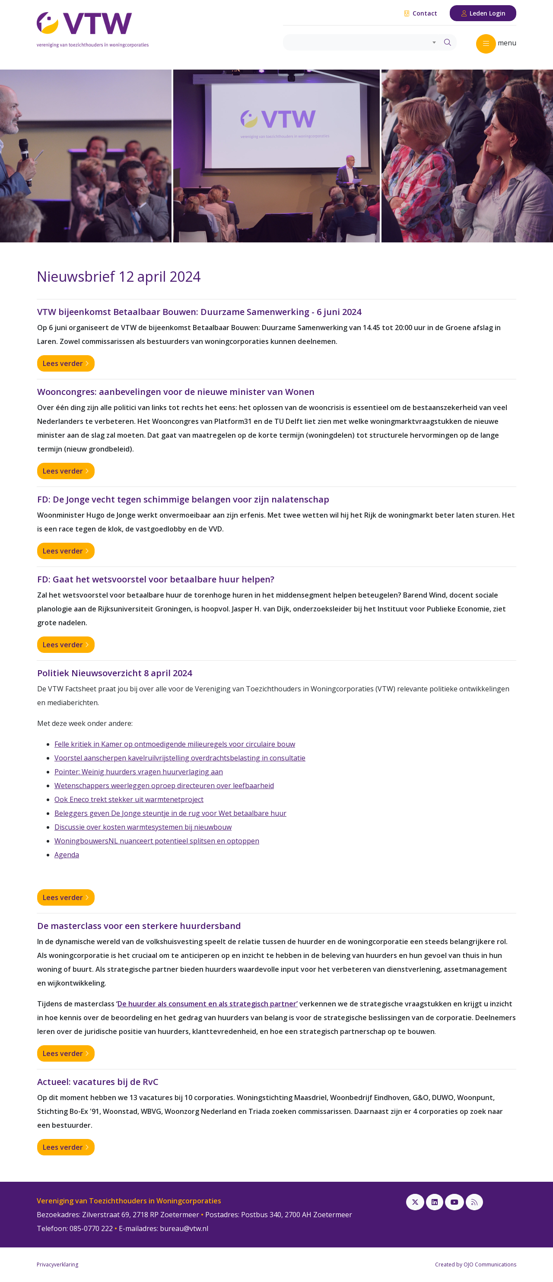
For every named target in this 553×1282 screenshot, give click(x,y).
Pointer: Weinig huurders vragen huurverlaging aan (138, 771)
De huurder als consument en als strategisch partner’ (208, 1003)
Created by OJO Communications (475, 1264)
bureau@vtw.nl (184, 1228)
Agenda (66, 854)
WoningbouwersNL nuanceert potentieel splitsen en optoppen (156, 841)
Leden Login (483, 13)
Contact (420, 13)
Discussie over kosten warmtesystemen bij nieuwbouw (143, 827)
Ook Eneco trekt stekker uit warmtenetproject (128, 799)
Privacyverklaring (57, 1264)
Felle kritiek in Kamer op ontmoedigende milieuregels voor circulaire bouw (174, 744)
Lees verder (66, 363)
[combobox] (361, 42)
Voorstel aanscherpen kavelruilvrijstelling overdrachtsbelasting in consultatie (179, 758)
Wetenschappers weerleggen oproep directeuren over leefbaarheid (164, 785)
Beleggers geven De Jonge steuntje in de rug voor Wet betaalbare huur (170, 813)
